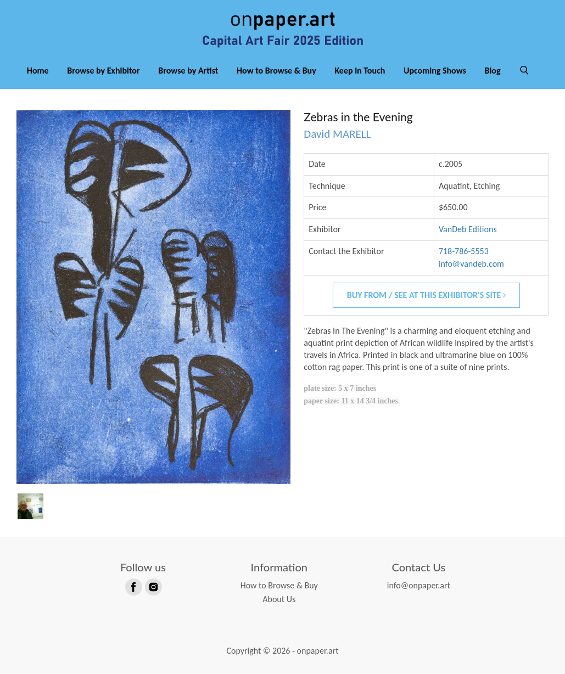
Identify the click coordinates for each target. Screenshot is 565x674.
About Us (278, 599)
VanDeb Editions (468, 229)
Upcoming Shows (435, 70)
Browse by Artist (188, 70)
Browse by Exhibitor (103, 70)
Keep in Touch (359, 70)
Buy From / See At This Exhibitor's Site (426, 295)
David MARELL (337, 134)
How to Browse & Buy (276, 70)
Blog (492, 70)
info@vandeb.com (471, 264)
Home (38, 70)
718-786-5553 (464, 251)
